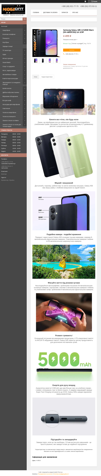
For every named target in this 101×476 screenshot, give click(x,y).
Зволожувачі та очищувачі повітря (11, 83)
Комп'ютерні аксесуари (10, 78)
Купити (71, 50)
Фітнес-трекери (8, 58)
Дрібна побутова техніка (11, 92)
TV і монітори (7, 50)
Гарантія (65, 12)
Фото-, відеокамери (9, 70)
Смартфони (6, 30)
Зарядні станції (7, 46)
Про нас (75, 12)
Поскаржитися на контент (45, 474)
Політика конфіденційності (61, 474)
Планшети (6, 38)
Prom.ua (60, 472)
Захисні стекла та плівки (11, 120)
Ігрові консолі (7, 88)
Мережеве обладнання (10, 96)
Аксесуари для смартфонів (11, 104)
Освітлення (6, 108)
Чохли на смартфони (9, 112)
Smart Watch (6, 62)
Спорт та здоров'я (9, 66)
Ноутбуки (6, 42)
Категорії (4, 26)
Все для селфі (7, 100)
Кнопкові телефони (9, 34)
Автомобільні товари (9, 74)
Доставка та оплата (50, 12)
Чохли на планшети (9, 116)
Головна (36, 12)
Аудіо (4, 54)
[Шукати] (25, 19)
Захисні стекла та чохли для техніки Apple (12, 125)
